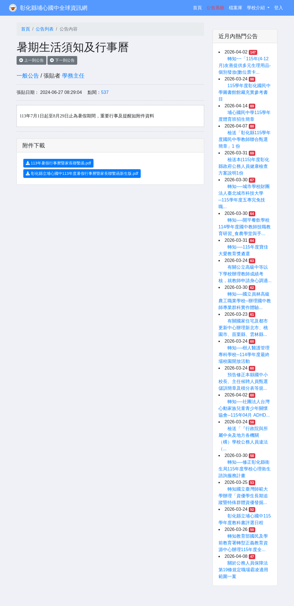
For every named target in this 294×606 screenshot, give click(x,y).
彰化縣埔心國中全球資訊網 (53, 8)
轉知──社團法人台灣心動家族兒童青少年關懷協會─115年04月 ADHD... (244, 408)
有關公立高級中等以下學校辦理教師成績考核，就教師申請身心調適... (245, 274)
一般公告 (28, 76)
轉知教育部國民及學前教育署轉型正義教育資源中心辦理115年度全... (243, 543)
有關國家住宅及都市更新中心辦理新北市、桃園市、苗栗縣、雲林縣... (243, 328)
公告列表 (45, 29)
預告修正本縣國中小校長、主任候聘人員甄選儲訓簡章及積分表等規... (243, 381)
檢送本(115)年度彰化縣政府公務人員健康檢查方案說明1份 (243, 166)
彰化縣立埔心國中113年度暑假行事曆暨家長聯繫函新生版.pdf (82, 173)
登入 (278, 7)
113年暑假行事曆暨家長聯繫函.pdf (58, 163)
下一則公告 (62, 60)
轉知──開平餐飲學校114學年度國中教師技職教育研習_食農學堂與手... (244, 227)
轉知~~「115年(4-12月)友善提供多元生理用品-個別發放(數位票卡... (244, 65)
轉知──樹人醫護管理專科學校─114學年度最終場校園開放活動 (244, 354)
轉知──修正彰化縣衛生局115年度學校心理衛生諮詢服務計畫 (244, 469)
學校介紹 (256, 7)
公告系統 (215, 7)
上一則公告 (31, 60)
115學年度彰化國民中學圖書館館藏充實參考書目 (244, 92)
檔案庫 (235, 7)
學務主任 (73, 76)
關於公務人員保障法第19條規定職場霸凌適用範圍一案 (243, 570)
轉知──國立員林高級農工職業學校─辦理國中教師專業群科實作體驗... (244, 301)
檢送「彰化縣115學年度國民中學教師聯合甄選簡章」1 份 (244, 139)
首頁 (198, 7)
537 (105, 92)
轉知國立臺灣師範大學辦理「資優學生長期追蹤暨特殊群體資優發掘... (243, 496)
